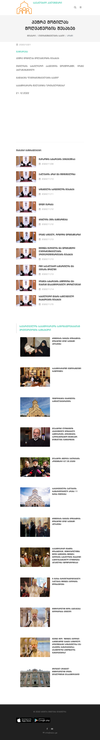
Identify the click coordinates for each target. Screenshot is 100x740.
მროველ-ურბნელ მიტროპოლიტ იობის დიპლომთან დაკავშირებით (65, 671)
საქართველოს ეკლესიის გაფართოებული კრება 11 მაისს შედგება (65, 491)
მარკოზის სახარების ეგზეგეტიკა (57, 159)
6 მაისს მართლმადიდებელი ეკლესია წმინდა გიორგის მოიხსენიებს (66, 581)
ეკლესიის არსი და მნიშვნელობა (57, 174)
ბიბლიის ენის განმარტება (53, 220)
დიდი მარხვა (46, 205)
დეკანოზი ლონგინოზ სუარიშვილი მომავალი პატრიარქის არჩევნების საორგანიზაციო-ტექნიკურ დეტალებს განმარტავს (64, 434)
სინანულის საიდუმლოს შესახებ (56, 189)
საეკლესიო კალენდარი (47, 3)
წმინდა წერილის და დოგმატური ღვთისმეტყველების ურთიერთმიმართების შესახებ (57, 251)
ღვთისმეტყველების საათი (51, 36)
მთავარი (31, 36)
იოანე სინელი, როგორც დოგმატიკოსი (60, 235)
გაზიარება (22, 52)
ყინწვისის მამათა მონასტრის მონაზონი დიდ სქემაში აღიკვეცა (66, 341)
